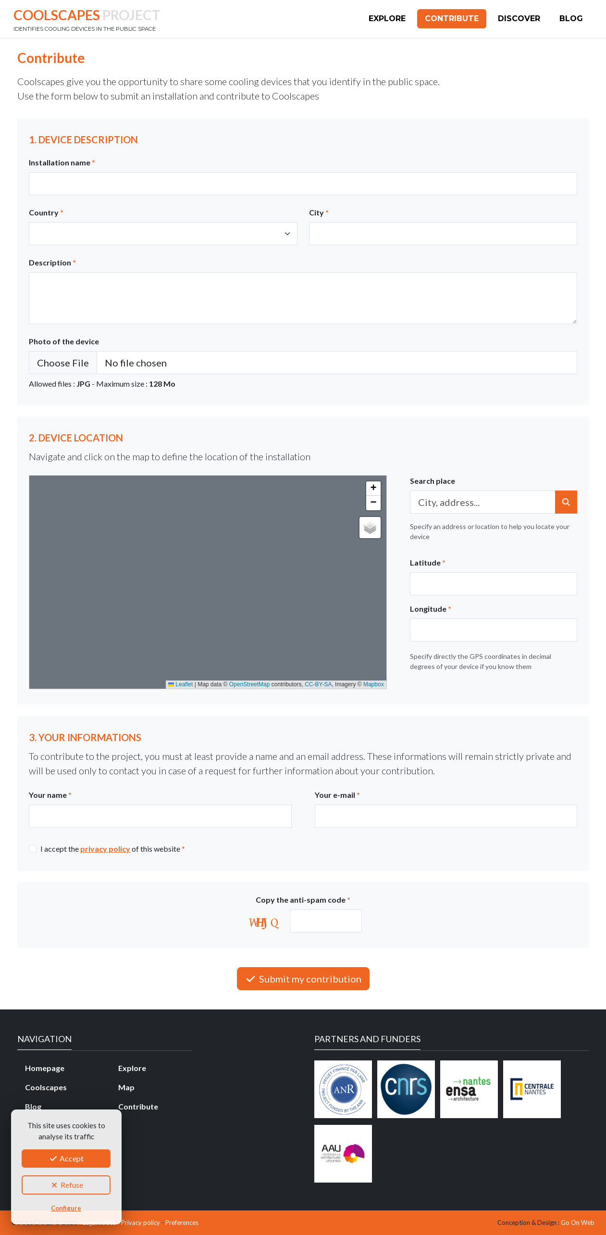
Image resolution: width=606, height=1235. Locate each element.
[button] (373, 488)
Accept (66, 1158)
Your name (50, 794)
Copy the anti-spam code (303, 899)
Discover (519, 18)
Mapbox (373, 684)
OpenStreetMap (249, 684)
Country (46, 212)
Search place (432, 480)
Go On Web (577, 1222)
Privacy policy (140, 1222)
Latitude (427, 562)
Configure (66, 1208)
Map (126, 1087)
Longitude (430, 608)
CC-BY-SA (318, 684)
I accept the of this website (112, 848)
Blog (571, 18)
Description (52, 262)
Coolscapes (46, 1087)
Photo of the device (64, 341)
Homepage (44, 1067)
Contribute (452, 18)
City (319, 212)
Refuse (66, 1184)
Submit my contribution (303, 978)
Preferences (181, 1222)
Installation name (62, 162)
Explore (387, 18)
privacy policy (105, 848)
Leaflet (180, 684)
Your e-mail (337, 794)
